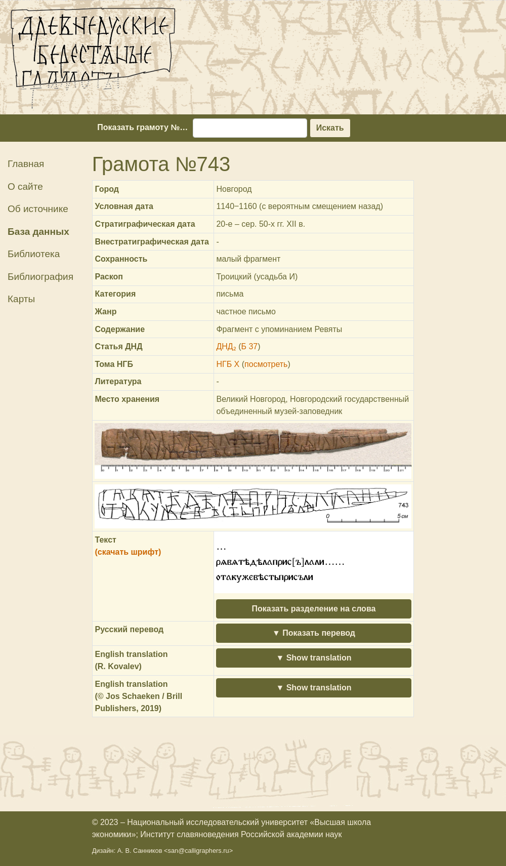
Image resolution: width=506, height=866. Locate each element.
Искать (330, 127)
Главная (26, 163)
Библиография (40, 276)
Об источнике (38, 208)
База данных (38, 231)
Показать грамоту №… (142, 127)
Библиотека (34, 254)
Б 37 (249, 346)
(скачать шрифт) (128, 552)
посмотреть (265, 364)
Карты (21, 299)
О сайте (25, 186)
